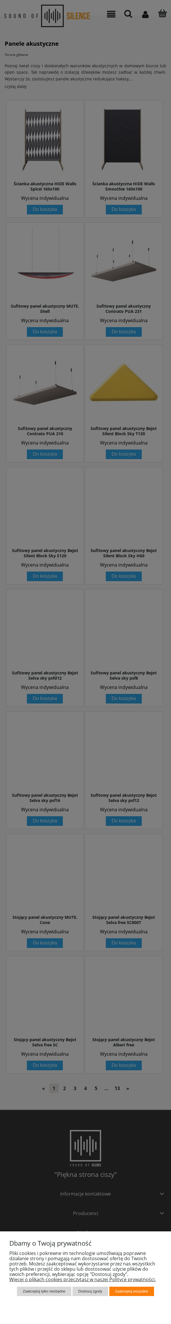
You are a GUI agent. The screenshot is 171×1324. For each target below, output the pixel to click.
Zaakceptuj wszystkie (131, 1291)
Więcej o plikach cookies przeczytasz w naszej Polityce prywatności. (82, 1279)
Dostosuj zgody (90, 1291)
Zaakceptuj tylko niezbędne (44, 1291)
